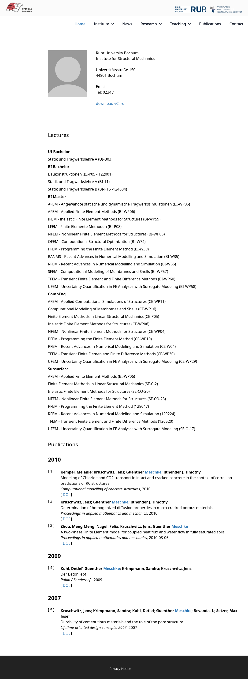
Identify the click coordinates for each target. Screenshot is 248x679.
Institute (104, 23)
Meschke (153, 472)
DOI (66, 494)
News (127, 23)
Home (80, 23)
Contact (236, 23)
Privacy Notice (120, 668)
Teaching (180, 23)
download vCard (110, 103)
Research (151, 23)
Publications (210, 23)
